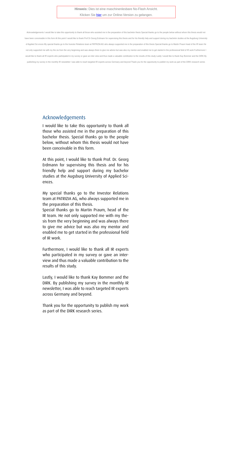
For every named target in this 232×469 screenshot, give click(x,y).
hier (99, 15)
